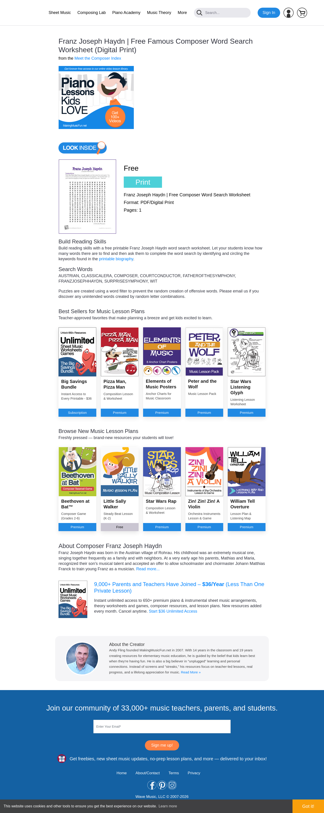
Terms (174, 773)
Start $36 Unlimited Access (173, 611)
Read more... (148, 569)
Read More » (191, 672)
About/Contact (147, 773)
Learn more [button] (168, 806)
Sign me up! (162, 745)
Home (122, 773)
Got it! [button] (308, 806)
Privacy (194, 773)
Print (142, 182)
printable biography (116, 259)
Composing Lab (91, 12)
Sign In (269, 12)
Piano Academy (126, 12)
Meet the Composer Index (97, 58)
